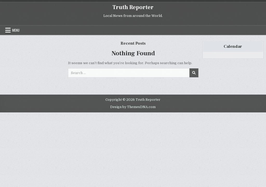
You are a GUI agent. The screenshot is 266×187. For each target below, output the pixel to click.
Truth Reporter (133, 7)
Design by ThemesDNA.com (133, 107)
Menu (15, 30)
